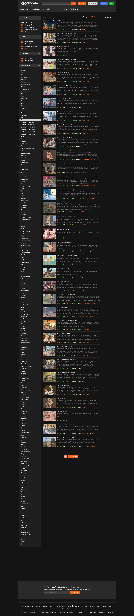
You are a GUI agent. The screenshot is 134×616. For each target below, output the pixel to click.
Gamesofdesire (25, 247)
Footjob (23, 233)
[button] (93, 3)
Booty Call (24, 143)
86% (64, 42)
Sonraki (75, 456)
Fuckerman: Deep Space (63, 385)
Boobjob (23, 141)
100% (65, 55)
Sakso (23, 430)
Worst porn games (26, 534)
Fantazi (23, 212)
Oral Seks (23, 359)
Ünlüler (23, 508)
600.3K (59, 81)
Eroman (23, 198)
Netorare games (25, 342)
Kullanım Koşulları (103, 605)
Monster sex (24, 330)
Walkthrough (24, 527)
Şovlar (23, 477)
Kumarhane (24, 299)
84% (65, 81)
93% (63, 355)
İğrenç (23, 269)
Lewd (22, 302)
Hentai (23, 259)
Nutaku (23, 354)
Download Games (59, 605)
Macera (23, 309)
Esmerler (23, 207)
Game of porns (25, 250)
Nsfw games (24, 344)
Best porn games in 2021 (28, 122)
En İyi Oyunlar (27, 25)
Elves (22, 193)
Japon (23, 283)
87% (64, 250)
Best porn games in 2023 (28, 126)
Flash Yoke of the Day (27, 231)
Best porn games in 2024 (28, 129)
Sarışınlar (23, 437)
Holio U (23, 264)
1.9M (59, 303)
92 (70, 342)
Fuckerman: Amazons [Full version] (66, 372)
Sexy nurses (24, 453)
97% (64, 29)
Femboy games (25, 219)
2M (58, 172)
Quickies (23, 406)
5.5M (59, 55)
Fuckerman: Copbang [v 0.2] (64, 98)
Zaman (23, 541)
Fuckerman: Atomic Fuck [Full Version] (66, 359)
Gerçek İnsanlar (25, 252)
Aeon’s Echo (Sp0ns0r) (63, 46)
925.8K (59, 342)
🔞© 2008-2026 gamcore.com (30, 611)
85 (69, 276)
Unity (22, 506)
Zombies (23, 543)
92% (65, 120)
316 (69, 159)
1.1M (59, 107)
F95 (22, 209)
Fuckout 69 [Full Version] (63, 307)
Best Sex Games (35, 605)
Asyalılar (23, 108)
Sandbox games (25, 432)
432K (59, 42)
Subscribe (84, 592)
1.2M (59, 224)
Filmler (23, 226)
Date (89, 16)
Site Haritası (81, 605)
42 (69, 42)
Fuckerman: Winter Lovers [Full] (65, 111)
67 (70, 81)
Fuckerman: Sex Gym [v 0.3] (64, 242)
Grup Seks (24, 254)
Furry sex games (25, 245)
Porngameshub (25, 389)
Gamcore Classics (45, 611)
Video (22, 520)
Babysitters (24, 115)
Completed (24, 172)
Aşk (22, 105)
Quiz (22, 408)
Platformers (24, 375)
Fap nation (24, 214)
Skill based (24, 470)
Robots (23, 416)
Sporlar (23, 480)
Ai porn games (25, 89)
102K (59, 133)
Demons (23, 183)
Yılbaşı (23, 539)
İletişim (68, 605)
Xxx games (24, 536)
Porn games (24, 399)
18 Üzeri (23, 70)
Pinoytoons (24, 373)
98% (64, 133)
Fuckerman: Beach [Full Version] (65, 268)
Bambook (24, 119)
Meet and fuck (25, 321)
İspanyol (23, 278)
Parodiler (23, 368)
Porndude (24, 387)
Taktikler (23, 489)
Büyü (22, 150)
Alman (23, 96)
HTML (93, 159)
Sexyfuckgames (25, 451)
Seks (22, 444)
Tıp (22, 494)
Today (23, 496)
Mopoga (23, 333)
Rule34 (23, 425)
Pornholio (23, 392)
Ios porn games (25, 273)
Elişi (22, 190)
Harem (23, 257)
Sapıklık (23, 434)
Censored (24, 160)
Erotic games (24, 200)
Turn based (24, 498)
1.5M (59, 198)
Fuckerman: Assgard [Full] (63, 333)
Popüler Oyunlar (27, 27)
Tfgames (23, 491)
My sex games (25, 340)
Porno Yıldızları (25, 397)
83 (69, 381)
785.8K (59, 290)
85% (65, 68)
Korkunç (23, 295)
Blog (86, 611)
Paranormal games (26, 366)
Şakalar (23, 427)
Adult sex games (26, 84)
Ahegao (23, 86)
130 (69, 303)
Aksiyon (23, 91)
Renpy (23, 413)
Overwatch (24, 361)
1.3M (59, 185)
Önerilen (23, 356)
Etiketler (44, 605)
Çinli (22, 167)
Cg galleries (24, 162)
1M (58, 211)
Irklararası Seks (25, 276)
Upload (81, 3)
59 (69, 29)
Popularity (97, 16)
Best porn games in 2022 (28, 124)
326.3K (59, 120)
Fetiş (22, 224)
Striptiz (23, 482)
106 (68, 355)
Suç (22, 487)
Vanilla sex (24, 517)
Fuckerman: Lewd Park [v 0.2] (64, 346)
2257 (111, 605)
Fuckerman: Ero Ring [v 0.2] (64, 72)
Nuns (22, 352)
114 (69, 146)
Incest (23, 271)
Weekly (23, 529)
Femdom (23, 221)
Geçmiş (65, 9)
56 (70, 68)
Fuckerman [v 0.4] (61, 398)
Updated (23, 510)
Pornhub (23, 394)
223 (68, 172)
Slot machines (25, 475)
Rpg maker (24, 423)
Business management (27, 148)
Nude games (24, 347)
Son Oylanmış (27, 60)
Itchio (22, 280)
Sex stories (24, 461)
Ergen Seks (24, 195)
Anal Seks (24, 98)
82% (65, 290)
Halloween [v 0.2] (61, 20)
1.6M (59, 250)
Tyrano (23, 501)
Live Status (63, 611)
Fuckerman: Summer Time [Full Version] (67, 255)
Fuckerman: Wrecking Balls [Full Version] (67, 216)
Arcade (23, 103)
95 (69, 316)
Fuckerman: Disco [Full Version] (65, 176)
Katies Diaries (25, 290)
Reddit (109, 611)
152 (69, 329)
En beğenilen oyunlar (29, 29)
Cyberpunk (24, 181)
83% (64, 381)
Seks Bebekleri (25, 446)
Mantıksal (24, 311)
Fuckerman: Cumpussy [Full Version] (66, 294)
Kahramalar (24, 285)
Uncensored (24, 503)
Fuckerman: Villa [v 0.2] (62, 163)
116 (68, 211)
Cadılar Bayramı (25, 157)
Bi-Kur (23, 136)
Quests (23, 404)
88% (64, 316)
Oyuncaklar (24, 363)
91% (64, 159)
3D (22, 74)
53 (70, 120)
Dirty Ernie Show (25, 186)
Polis (22, 385)
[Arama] (56, 3)
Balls (22, 117)
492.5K (59, 68)
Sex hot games (25, 458)
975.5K (59, 394)
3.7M (59, 407)
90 (69, 263)
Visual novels (24, 525)
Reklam (88, 605)
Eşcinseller (24, 205)
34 (70, 290)
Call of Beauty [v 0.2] (62, 202)
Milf (22, 323)
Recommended (76, 29)
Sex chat (23, 456)
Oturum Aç (104, 3)
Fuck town (24, 243)
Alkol (22, 93)
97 (69, 433)
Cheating (23, 164)
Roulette (23, 418)
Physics (23, 371)
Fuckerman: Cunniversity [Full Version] (66, 33)
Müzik (23, 335)
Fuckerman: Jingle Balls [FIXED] (65, 281)
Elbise (22, 188)
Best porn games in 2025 (28, 131)
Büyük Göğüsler (25, 153)
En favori (25, 32)
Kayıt (111, 3)
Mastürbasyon (25, 314)
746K (59, 29)
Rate (92, 16)
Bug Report (25, 605)
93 (69, 250)
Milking (23, 326)
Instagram (101, 611)
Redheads (24, 411)
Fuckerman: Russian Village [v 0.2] (65, 437)
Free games (24, 238)
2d (22, 72)
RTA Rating (55, 611)
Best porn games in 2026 (28, 134)
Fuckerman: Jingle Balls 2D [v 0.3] (65, 190)
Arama (50, 605)
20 (70, 94)
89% (64, 146)
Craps (22, 174)
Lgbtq (22, 307)
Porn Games (71, 611)
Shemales (24, 463)
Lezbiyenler (24, 304)
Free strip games (26, 240)
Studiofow (24, 484)
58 (70, 394)
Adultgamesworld (26, 81)
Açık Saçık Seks (25, 77)
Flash (22, 228)
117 (69, 107)
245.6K (59, 94)
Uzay (22, 513)
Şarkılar (23, 439)
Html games (24, 266)
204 (69, 407)
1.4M (59, 276)
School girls (24, 442)
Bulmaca (23, 145)
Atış (22, 110)
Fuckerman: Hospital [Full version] (65, 424)
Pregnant (23, 401)
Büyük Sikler (24, 155)
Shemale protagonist (27, 465)
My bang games (25, 337)
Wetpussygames (26, 532)
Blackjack (23, 138)
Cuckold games (25, 176)
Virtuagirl (23, 522)
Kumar (23, 297)
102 (69, 185)
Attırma (23, 112)
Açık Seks (24, 79)
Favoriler (57, 9)
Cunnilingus (24, 179)
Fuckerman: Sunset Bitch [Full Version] (66, 59)
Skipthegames (25, 472)
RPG (22, 420)
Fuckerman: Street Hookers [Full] (65, 124)
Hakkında (73, 605)
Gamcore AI (80, 611)
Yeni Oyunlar (75, 9)
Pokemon (24, 380)
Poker (22, 382)
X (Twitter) (93, 611)
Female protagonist (26, 217)
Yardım (94, 605)
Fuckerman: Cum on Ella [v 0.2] (64, 137)
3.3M (59, 159)
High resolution (25, 262)
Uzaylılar (23, 515)
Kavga (23, 292)
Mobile (23, 328)
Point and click (25, 378)
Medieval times (25, 318)
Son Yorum (26, 58)
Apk (22, 100)
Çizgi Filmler (24, 169)
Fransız (23, 235)
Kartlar (23, 288)
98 (69, 198)
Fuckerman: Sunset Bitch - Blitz (65, 85)
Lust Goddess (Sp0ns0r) (63, 229)
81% (65, 94)
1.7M (59, 446)
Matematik (24, 316)
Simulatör (24, 468)
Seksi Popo (24, 449)
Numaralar (24, 349)
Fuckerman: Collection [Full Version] (66, 150)
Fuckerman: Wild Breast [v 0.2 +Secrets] (67, 320)
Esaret (23, 202)
